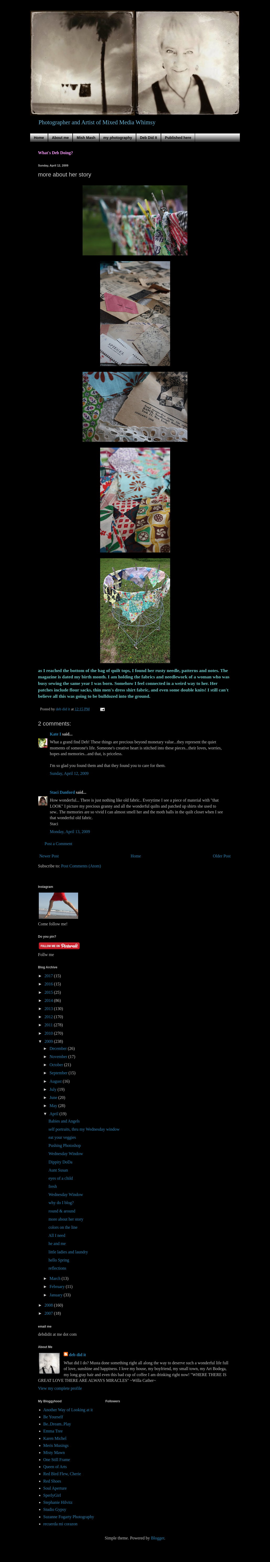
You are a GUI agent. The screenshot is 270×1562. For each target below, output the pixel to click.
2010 (49, 1033)
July (54, 1089)
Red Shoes (52, 1481)
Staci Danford (62, 792)
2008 (49, 1305)
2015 (49, 992)
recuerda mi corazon (60, 1524)
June (54, 1097)
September (59, 1073)
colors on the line (63, 1227)
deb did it (77, 1354)
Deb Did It (148, 138)
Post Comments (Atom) (81, 866)
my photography (117, 138)
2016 (49, 984)
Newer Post (49, 856)
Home (39, 138)
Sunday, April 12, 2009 (69, 773)
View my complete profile (60, 1388)
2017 (49, 976)
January (57, 1295)
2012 (49, 1017)
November (59, 1056)
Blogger (157, 1538)
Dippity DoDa (60, 1162)
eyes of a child (60, 1178)
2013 (49, 1008)
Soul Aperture (55, 1488)
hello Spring (58, 1260)
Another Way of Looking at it (68, 1410)
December (59, 1048)
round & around (61, 1211)
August (56, 1081)
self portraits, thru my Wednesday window (84, 1129)
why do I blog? (61, 1202)
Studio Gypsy (54, 1509)
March (56, 1278)
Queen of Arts (55, 1466)
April (55, 1114)
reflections (57, 1268)
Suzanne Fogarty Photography (68, 1517)
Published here (178, 138)
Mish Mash (86, 138)
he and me (57, 1243)
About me (60, 138)
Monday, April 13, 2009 (70, 831)
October (57, 1064)
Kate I (55, 734)
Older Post (222, 856)
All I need (56, 1235)
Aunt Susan (58, 1170)
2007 (49, 1313)
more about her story (65, 1219)
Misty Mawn (54, 1452)
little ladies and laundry (68, 1252)
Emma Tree (53, 1431)
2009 (49, 1041)
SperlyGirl (52, 1495)
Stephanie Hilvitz (58, 1502)
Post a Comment (58, 843)
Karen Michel (54, 1438)
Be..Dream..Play (57, 1424)
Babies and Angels (64, 1121)
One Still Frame (56, 1459)
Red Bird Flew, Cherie (62, 1474)
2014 (49, 1000)
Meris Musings (55, 1445)
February (58, 1286)
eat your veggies (62, 1137)
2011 (49, 1025)
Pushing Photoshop (64, 1145)
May (54, 1105)
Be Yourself (53, 1417)
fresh (52, 1186)
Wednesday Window (65, 1153)
